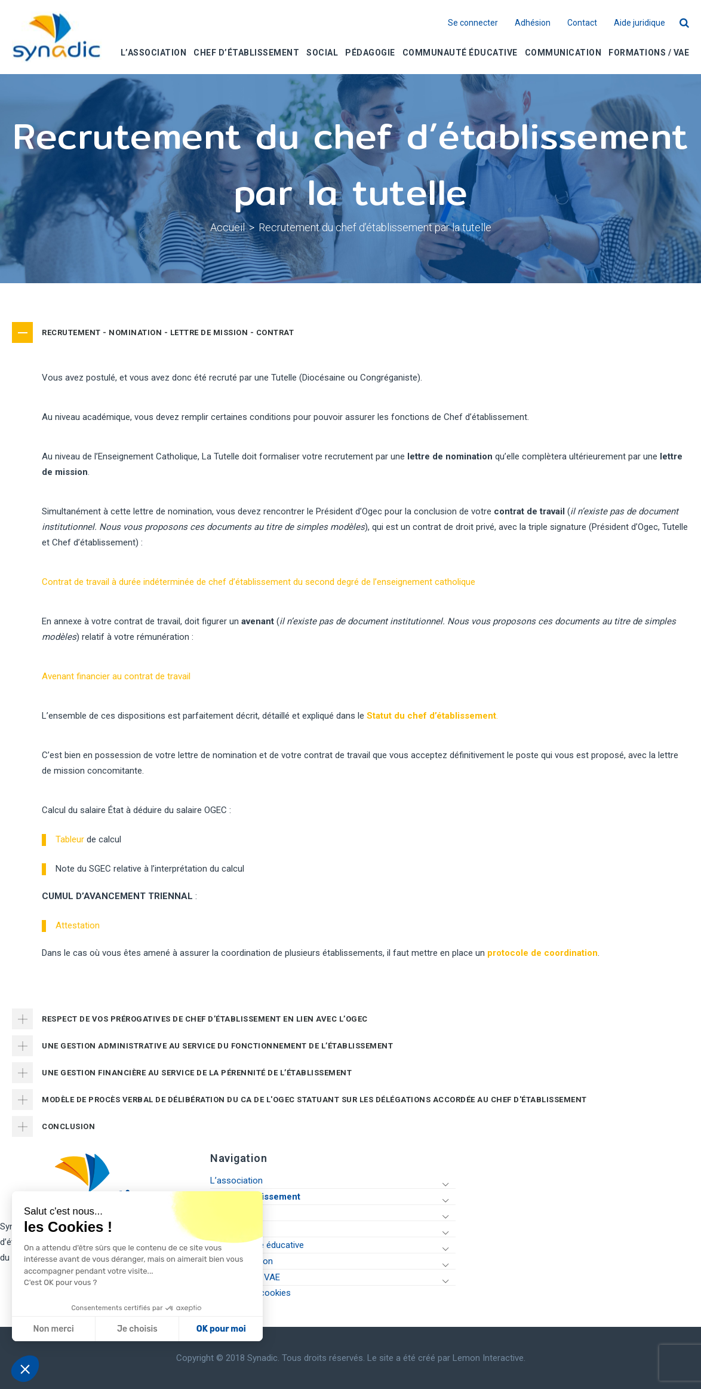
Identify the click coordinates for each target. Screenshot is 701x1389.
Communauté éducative (257, 1245)
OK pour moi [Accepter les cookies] (140, 1329)
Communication (241, 1261)
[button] (25, 1368)
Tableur (70, 839)
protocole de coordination (542, 953)
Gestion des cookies (250, 1292)
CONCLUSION (68, 1126)
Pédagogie (230, 1229)
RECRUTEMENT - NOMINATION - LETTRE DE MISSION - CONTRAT (168, 332)
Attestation (78, 925)
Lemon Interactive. (489, 1358)
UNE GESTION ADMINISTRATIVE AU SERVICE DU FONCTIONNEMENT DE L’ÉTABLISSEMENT (217, 1045)
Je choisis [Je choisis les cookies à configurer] (56, 1329)
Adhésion (533, 23)
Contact (582, 23)
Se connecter (473, 23)
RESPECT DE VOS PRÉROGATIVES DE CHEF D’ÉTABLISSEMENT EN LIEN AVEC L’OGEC (205, 1018)
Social (222, 1212)
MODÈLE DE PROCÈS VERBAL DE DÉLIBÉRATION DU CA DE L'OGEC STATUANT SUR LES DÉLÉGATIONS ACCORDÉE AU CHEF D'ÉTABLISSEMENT (314, 1099)
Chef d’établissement (255, 1196)
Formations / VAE (245, 1277)
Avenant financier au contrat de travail (116, 676)
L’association (236, 1180)
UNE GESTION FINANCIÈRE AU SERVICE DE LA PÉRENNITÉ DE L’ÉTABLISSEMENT (197, 1072)
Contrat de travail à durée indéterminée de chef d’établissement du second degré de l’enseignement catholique (258, 582)
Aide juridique (639, 23)
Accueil (227, 227)
